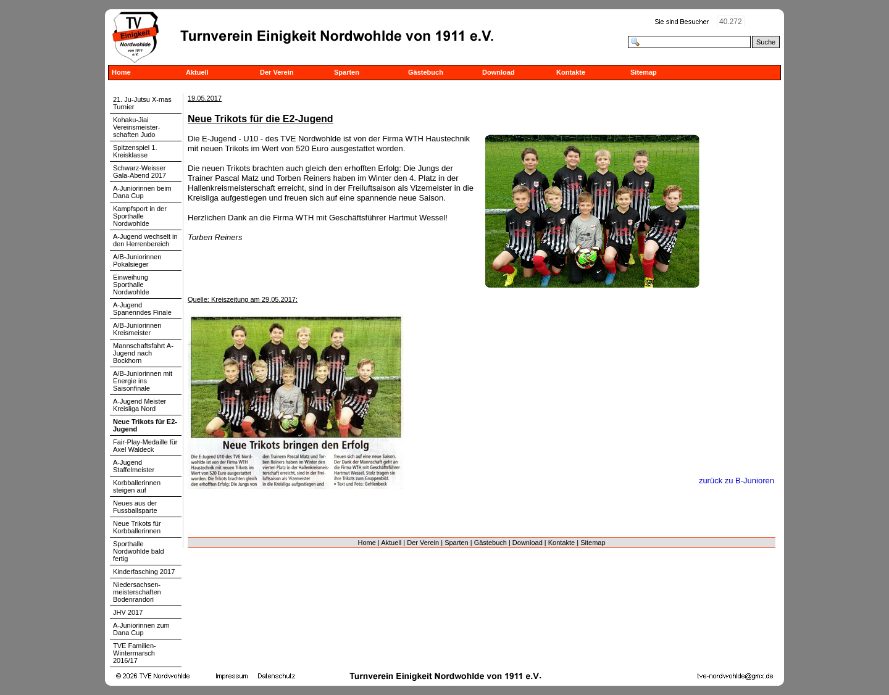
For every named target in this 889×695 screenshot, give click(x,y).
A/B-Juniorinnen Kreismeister (137, 329)
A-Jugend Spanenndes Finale (142, 308)
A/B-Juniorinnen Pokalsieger (137, 260)
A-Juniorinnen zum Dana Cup (141, 629)
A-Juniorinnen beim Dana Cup (142, 192)
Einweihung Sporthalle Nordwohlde (131, 284)
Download (498, 72)
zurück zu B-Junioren (736, 480)
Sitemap (643, 72)
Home (121, 72)
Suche (765, 42)
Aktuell (197, 72)
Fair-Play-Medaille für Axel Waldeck (145, 445)
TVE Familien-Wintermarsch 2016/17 (134, 653)
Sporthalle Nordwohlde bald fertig (138, 551)
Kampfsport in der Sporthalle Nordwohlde (140, 216)
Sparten (346, 72)
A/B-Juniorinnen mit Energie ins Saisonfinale (142, 381)
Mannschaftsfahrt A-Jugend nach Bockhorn (143, 353)
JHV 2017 (128, 612)
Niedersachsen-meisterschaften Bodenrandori (137, 592)
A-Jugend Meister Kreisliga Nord (139, 404)
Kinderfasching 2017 (144, 571)
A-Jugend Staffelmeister (133, 466)
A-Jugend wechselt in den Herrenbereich (145, 240)
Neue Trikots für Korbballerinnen (137, 527)
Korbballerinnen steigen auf (137, 486)
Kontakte (570, 72)
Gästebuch (425, 72)
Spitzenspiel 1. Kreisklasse (135, 151)
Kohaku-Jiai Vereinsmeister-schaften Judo (136, 127)
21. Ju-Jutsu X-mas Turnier (142, 103)
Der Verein (276, 72)
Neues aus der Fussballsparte (135, 506)
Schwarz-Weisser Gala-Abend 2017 (139, 171)
